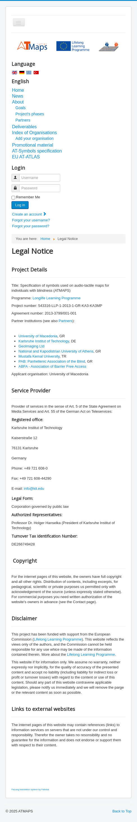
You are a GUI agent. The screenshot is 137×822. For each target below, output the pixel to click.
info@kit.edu (34, 488)
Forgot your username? (31, 220)
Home (18, 90)
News (17, 96)
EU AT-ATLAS (26, 156)
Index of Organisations (34, 132)
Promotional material (32, 145)
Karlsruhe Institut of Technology (43, 341)
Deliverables (24, 126)
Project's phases (29, 114)
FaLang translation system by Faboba (30, 789)
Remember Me (28, 197)
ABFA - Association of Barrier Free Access (52, 366)
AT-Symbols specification (37, 151)
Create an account (29, 214)
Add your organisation (34, 138)
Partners (22, 120)
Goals (20, 107)
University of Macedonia (37, 336)
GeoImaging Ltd (31, 346)
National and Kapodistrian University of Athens (55, 351)
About (18, 102)
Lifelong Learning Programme (58, 639)
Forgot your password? (30, 226)
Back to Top (121, 811)
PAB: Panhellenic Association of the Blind (51, 361)
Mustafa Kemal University (38, 356)
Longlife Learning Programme (56, 298)
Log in (20, 205)
